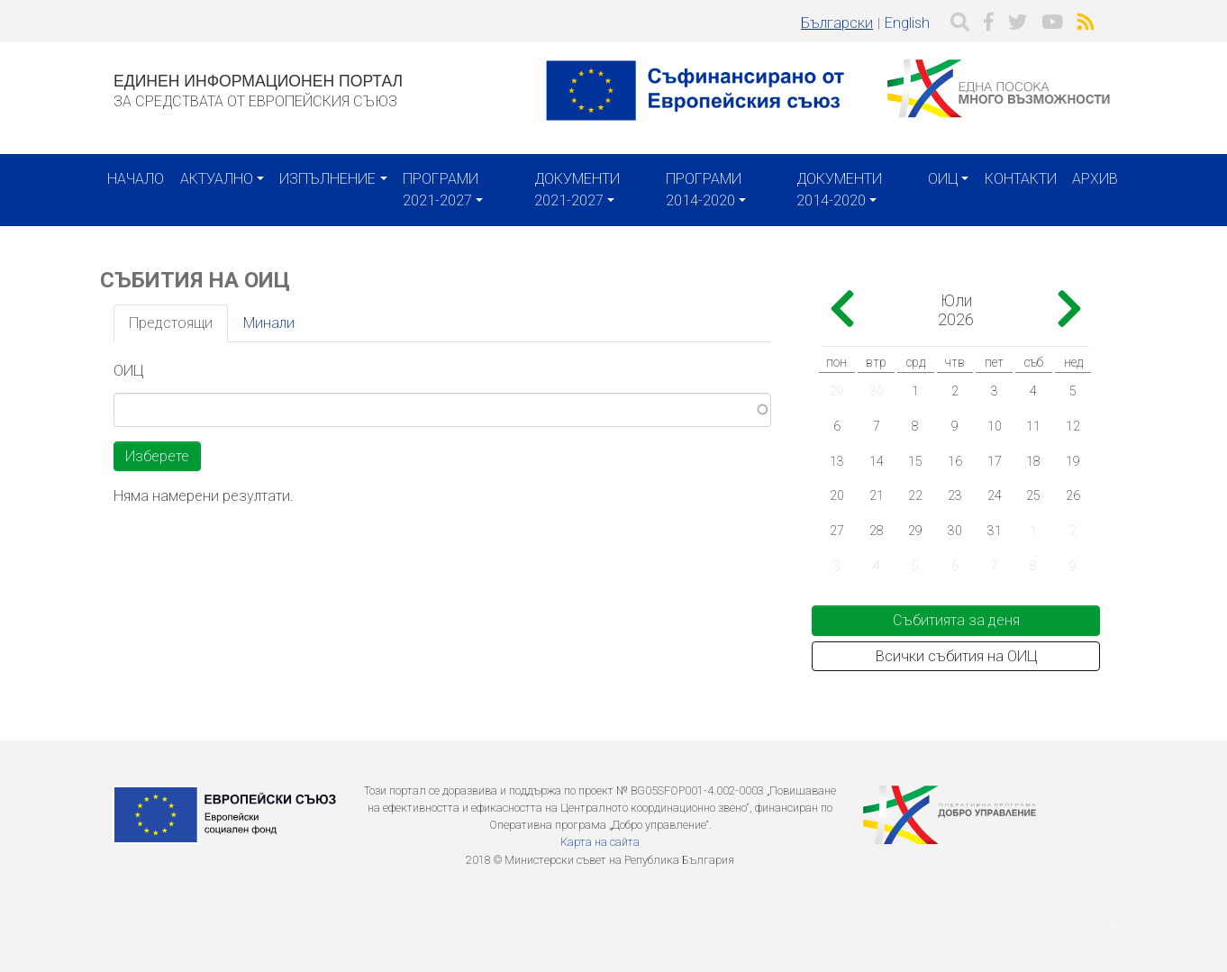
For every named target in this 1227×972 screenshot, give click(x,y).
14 (876, 461)
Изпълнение (327, 178)
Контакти (1021, 178)
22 (915, 495)
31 (994, 530)
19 (1073, 461)
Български (837, 23)
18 (1033, 461)
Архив (1095, 178)
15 (915, 461)
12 (1073, 426)
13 (837, 461)
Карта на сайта (600, 842)
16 (955, 461)
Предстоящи (171, 323)
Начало (135, 178)
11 (1033, 426)
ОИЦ (943, 178)
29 (837, 391)
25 (1033, 495)
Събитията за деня (956, 620)
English (907, 23)
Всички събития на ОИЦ (956, 656)
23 (955, 495)
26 (1073, 495)
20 (837, 495)
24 (994, 495)
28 (876, 530)
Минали (269, 323)
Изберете (157, 456)
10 (994, 426)
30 (876, 391)
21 (876, 495)
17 (994, 461)
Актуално (216, 178)
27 (837, 530)
